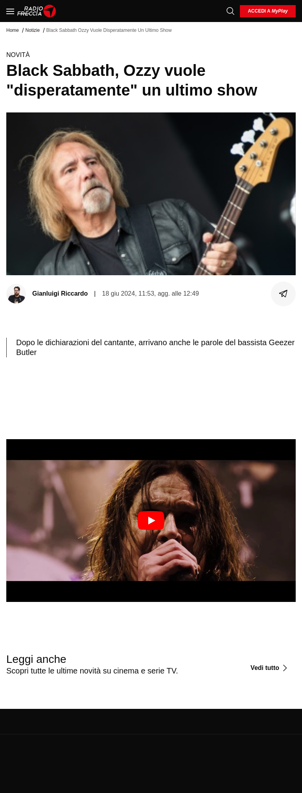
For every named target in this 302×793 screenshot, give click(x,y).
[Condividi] (283, 294)
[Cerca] (230, 11)
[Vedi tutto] (270, 668)
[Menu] (10, 11)
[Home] (36, 11)
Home (12, 30)
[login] (268, 11)
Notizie (32, 30)
